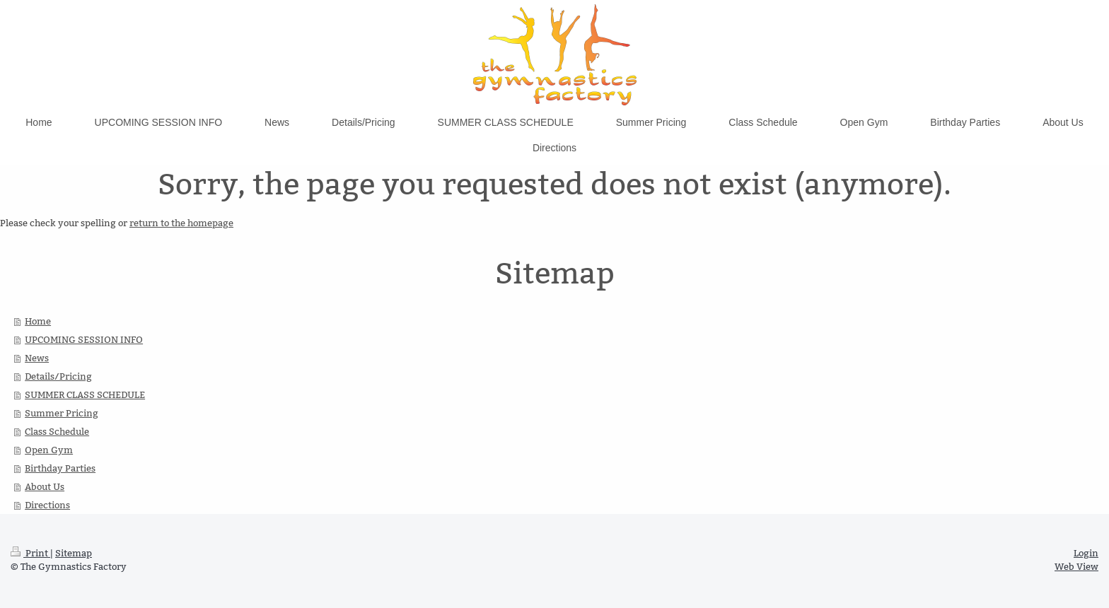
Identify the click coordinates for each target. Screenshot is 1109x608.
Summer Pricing (61, 413)
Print (30, 553)
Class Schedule (57, 431)
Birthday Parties (60, 468)
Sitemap (73, 553)
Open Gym (49, 449)
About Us (44, 486)
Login (1086, 553)
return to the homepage (181, 222)
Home (38, 321)
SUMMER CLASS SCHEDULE (85, 394)
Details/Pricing (58, 376)
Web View (1076, 566)
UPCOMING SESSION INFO (84, 339)
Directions (47, 504)
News (37, 357)
